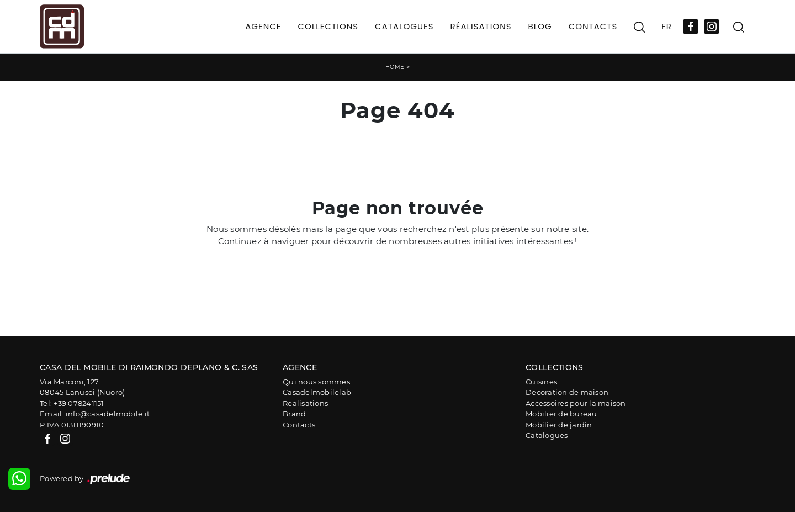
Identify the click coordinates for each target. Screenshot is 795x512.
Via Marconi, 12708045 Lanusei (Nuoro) (82, 387)
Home (395, 67)
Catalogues (404, 26)
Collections (328, 26)
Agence (263, 26)
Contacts (593, 26)
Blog (540, 26)
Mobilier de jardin (559, 424)
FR (666, 26)
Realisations (305, 403)
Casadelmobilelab (317, 392)
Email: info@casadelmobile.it (95, 413)
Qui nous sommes (316, 381)
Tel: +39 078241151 (72, 403)
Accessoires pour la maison (576, 403)
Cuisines (541, 381)
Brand (294, 413)
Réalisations (481, 26)
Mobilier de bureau (561, 413)
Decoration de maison (567, 392)
